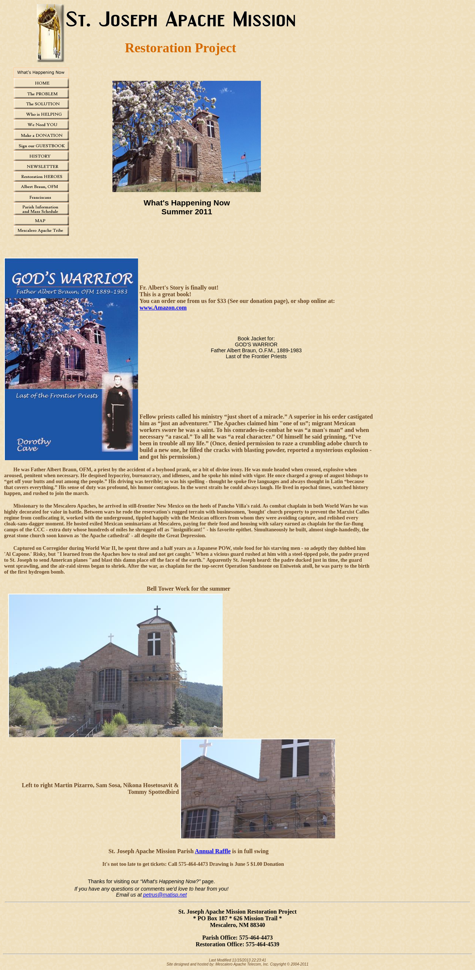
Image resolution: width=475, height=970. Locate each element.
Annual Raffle (212, 851)
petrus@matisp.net (165, 895)
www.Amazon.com (163, 307)
